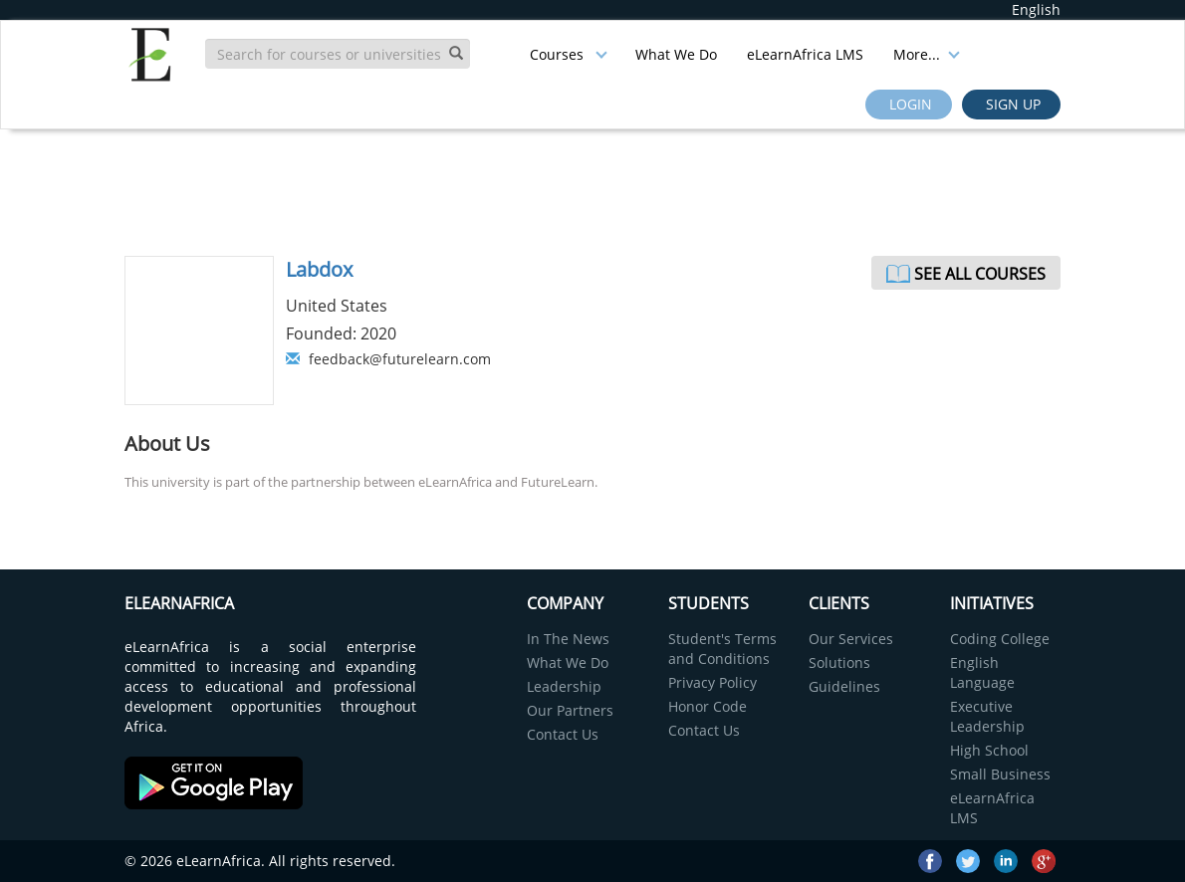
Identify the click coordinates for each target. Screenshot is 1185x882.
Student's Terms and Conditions (722, 648)
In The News (568, 638)
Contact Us (562, 734)
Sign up (1011, 104)
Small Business (1000, 774)
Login (908, 104)
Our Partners (570, 710)
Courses (568, 54)
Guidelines (844, 686)
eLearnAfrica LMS (805, 54)
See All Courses (980, 274)
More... (926, 54)
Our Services (851, 638)
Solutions (839, 662)
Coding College (1000, 638)
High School (989, 750)
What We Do (676, 54)
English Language (982, 672)
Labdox (319, 269)
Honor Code (707, 706)
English (1036, 9)
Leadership (564, 686)
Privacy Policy (712, 682)
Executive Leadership (987, 716)
